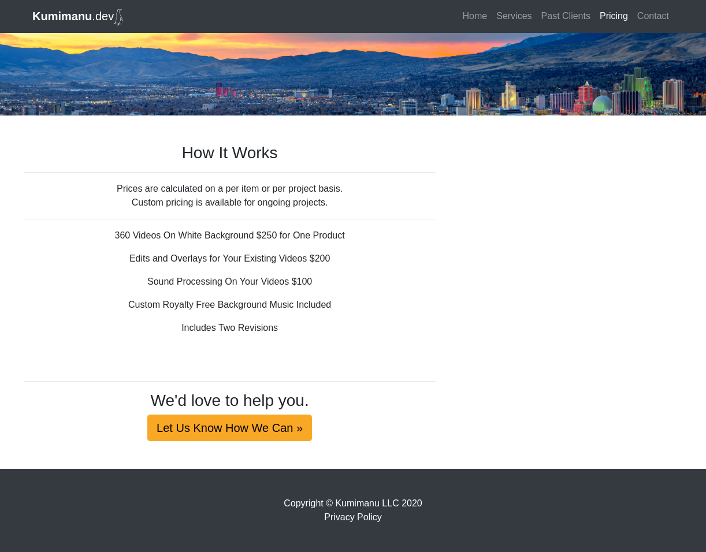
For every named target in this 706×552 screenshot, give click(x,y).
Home (475, 16)
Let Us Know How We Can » (230, 428)
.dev (77, 17)
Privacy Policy (353, 517)
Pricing (614, 16)
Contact (653, 16)
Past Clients (565, 16)
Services (514, 16)
